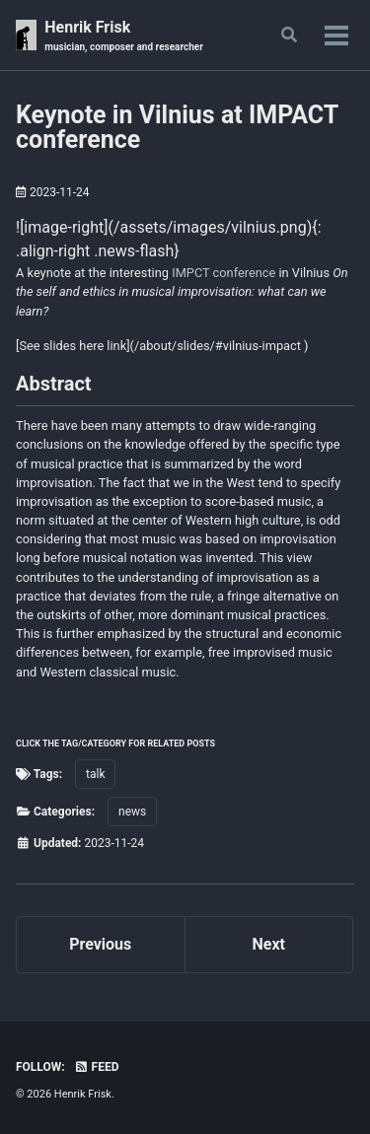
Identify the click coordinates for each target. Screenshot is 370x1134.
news (132, 811)
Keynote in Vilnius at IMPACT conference (177, 127)
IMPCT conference (223, 272)
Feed (96, 1067)
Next (269, 944)
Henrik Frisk (123, 36)
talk (95, 774)
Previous (100, 944)
